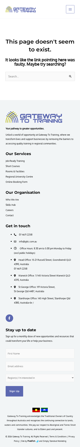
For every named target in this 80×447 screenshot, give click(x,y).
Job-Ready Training (15, 160)
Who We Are (12, 199)
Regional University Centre (19, 176)
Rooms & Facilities (15, 171)
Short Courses (13, 166)
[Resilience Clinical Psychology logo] (34, 117)
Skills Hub (11, 204)
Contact (10, 215)
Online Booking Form (16, 181)
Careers (10, 210)
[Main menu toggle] (70, 9)
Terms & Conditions (58, 436)
